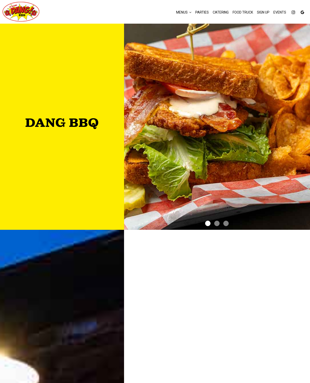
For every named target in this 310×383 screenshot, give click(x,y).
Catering (221, 12)
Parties (202, 12)
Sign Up (263, 12)
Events (279, 12)
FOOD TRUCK (243, 12)
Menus (183, 12)
